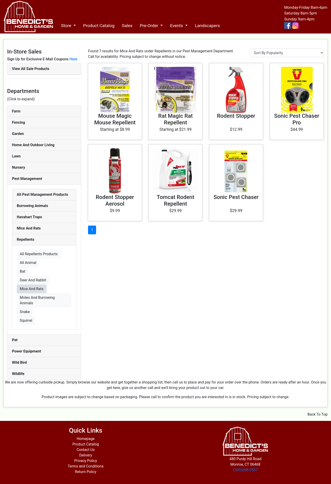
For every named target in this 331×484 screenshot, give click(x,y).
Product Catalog (99, 25)
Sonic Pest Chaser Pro (296, 119)
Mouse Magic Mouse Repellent (115, 119)
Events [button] (177, 25)
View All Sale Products (30, 69)
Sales (127, 25)
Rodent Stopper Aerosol (115, 200)
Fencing (18, 122)
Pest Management (27, 178)
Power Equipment (26, 351)
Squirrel (26, 320)
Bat (22, 271)
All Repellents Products (39, 254)
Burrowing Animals (32, 206)
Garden (18, 133)
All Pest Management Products (42, 194)
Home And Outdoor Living (33, 145)
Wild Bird (19, 362)
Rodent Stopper (236, 116)
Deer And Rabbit (33, 280)
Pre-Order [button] (149, 25)
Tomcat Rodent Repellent (175, 200)
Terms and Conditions (85, 466)
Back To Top (318, 414)
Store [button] (66, 25)
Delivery (85, 455)
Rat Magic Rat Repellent (175, 119)
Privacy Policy (85, 461)
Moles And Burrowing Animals (37, 300)
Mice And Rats (29, 228)
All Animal (28, 262)
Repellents (25, 239)
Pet (14, 340)
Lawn (16, 156)
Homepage (85, 438)
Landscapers (207, 25)
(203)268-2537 (245, 470)
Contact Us (86, 450)
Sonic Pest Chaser (236, 197)
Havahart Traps (29, 217)
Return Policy (85, 472)
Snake (25, 312)
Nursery (18, 167)
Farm (16, 111)
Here (73, 59)
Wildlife (18, 374)
